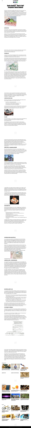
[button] (13, 2)
